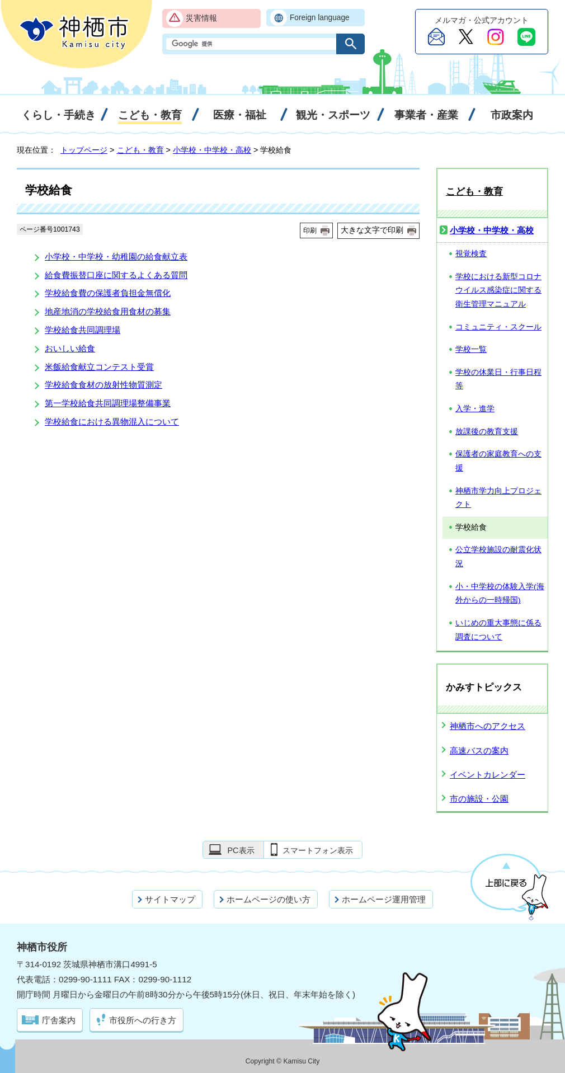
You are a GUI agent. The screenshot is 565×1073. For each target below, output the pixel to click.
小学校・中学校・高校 (212, 149)
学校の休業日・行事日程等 (498, 379)
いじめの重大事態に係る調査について (498, 630)
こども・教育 (140, 149)
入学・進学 (475, 408)
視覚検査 (471, 254)
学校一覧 (471, 349)
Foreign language (320, 17)
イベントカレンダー (487, 774)
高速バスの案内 (479, 750)
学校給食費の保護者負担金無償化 (108, 293)
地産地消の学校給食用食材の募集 (108, 311)
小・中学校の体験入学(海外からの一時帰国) (499, 593)
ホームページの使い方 (268, 899)
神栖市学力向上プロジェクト (498, 498)
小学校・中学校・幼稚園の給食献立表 (116, 256)
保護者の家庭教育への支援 (498, 461)
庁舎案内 (59, 1020)
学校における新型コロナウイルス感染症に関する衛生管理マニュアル (498, 290)
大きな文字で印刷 (372, 229)
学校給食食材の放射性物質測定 (103, 384)
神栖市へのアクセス (487, 726)
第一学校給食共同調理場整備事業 (108, 403)
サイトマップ (170, 899)
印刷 (310, 230)
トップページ (83, 149)
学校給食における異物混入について (112, 421)
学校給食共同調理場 (82, 330)
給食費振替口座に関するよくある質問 (116, 275)
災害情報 (201, 18)
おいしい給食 (70, 348)
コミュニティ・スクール (498, 327)
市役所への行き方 (142, 1020)
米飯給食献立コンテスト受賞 (99, 366)
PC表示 (240, 850)
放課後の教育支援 (486, 431)
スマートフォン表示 (317, 850)
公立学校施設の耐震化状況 (498, 556)
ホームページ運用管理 (384, 899)
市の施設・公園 (479, 798)
